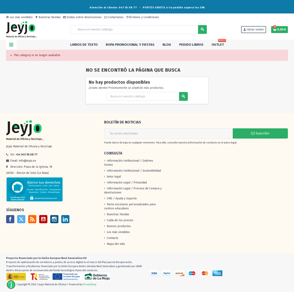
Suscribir (260, 133)
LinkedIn (65, 219)
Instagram (54, 219)
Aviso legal (114, 176)
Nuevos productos (119, 226)
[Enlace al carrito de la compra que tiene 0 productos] (279, 29)
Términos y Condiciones (142, 17)
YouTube (43, 219)
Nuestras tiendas (48, 17)
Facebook (10, 219)
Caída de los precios (120, 220)
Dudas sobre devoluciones (82, 17)
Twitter (21, 219)
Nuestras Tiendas (118, 214)
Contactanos (114, 17)
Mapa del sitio (116, 244)
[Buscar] (139, 29)
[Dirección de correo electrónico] (168, 133)
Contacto (112, 238)
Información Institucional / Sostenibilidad (134, 170)
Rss (32, 219)
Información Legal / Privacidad (127, 182)
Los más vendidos (19, 17)
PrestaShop (89, 284)
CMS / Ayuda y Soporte (122, 198)
